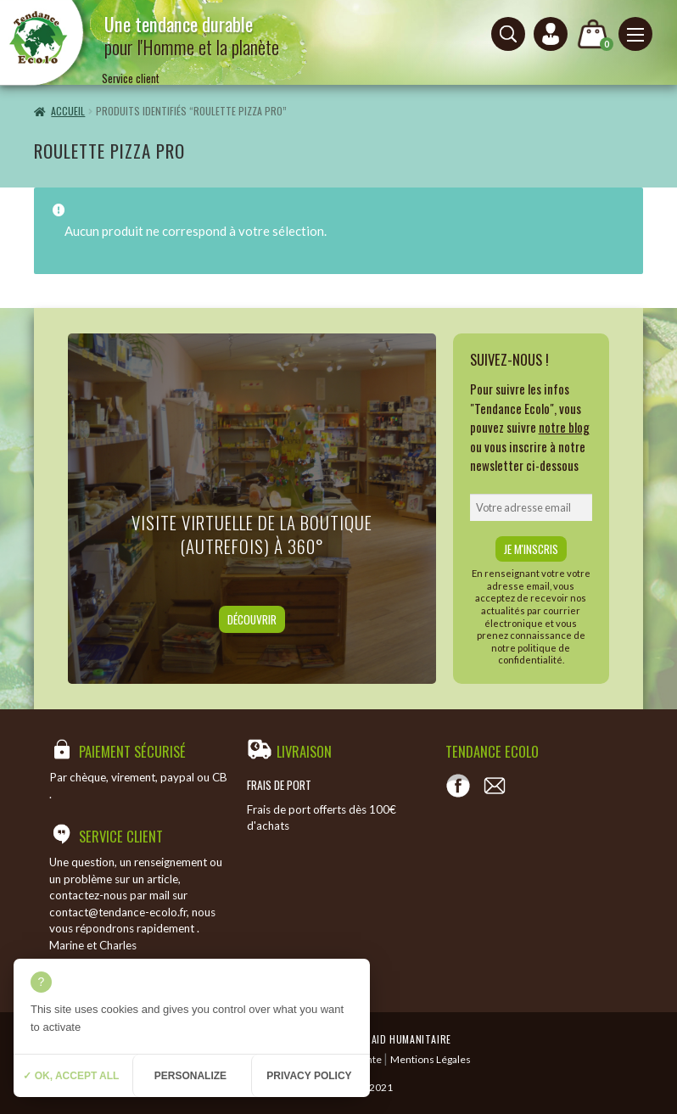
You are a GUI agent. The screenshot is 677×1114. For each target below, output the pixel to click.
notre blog (564, 426)
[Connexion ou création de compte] (551, 34)
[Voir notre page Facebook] (458, 785)
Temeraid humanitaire (396, 1039)
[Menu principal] (635, 34)
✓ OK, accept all (71, 1076)
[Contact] (494, 785)
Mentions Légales (430, 1059)
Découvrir (252, 619)
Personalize (190, 1076)
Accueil (68, 111)
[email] (531, 507)
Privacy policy (308, 1076)
